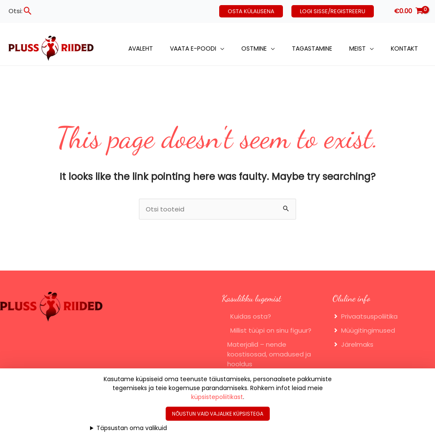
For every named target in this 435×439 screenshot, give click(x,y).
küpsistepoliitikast (217, 397)
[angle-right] (365, 316)
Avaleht (140, 48)
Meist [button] (357, 48)
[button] (28, 11)
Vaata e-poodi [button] (193, 48)
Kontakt (404, 48)
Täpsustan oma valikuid (131, 428)
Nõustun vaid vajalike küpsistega (217, 413)
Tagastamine (312, 48)
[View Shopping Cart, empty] (409, 11)
